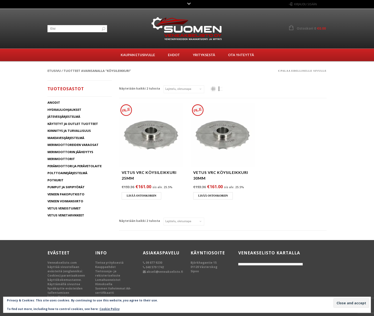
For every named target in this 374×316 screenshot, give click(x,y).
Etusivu (54, 71)
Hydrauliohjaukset (64, 109)
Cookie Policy (109, 309)
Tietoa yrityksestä (109, 263)
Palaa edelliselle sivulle (303, 70)
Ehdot (174, 55)
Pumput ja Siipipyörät (66, 187)
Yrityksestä (204, 55)
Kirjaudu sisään (305, 4)
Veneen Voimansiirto (65, 201)
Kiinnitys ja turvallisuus (69, 131)
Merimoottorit (61, 159)
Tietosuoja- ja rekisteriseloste (107, 273)
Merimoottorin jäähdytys (70, 152)
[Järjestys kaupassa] (184, 89)
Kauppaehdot (105, 267)
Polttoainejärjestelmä (67, 173)
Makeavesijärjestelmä (65, 138)
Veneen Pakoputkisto (65, 194)
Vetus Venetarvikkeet (65, 215)
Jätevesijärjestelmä (63, 116)
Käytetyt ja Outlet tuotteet (72, 124)
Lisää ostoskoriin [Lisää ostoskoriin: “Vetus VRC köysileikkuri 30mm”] (213, 195)
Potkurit (55, 180)
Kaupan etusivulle (138, 55)
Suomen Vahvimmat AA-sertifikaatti (113, 290)
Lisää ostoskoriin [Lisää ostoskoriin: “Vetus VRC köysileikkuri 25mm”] (141, 195)
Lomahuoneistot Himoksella (107, 282)
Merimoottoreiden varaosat (73, 145)
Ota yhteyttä (241, 55)
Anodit (53, 102)
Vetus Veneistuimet (64, 208)
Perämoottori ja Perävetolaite (74, 166)
